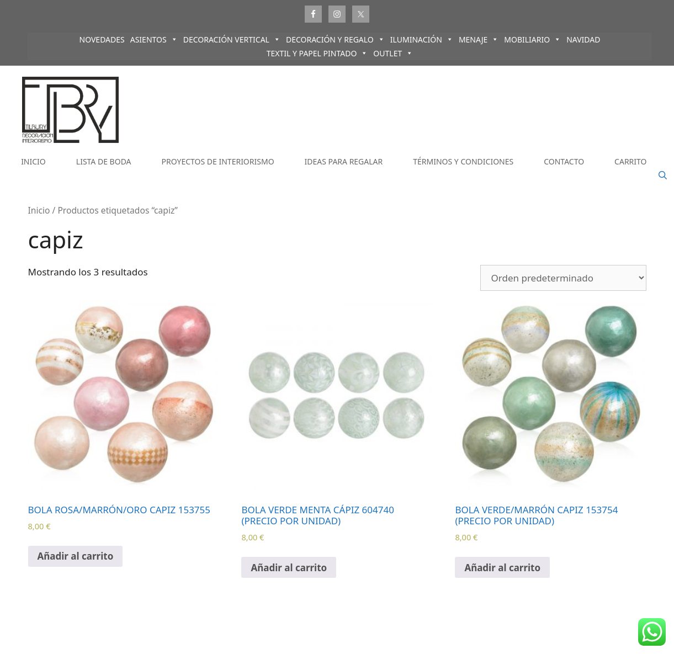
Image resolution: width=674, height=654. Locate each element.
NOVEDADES (102, 39)
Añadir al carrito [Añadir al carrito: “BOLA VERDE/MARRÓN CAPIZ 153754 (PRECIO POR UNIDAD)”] (502, 567)
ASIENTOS (154, 39)
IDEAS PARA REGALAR (344, 161)
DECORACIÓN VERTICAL (231, 39)
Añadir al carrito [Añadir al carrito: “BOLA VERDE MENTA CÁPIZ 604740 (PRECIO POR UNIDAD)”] (289, 567)
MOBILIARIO (532, 39)
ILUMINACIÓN (421, 39)
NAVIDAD (583, 39)
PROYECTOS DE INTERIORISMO (218, 161)
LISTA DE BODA (103, 161)
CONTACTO (564, 161)
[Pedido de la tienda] (563, 278)
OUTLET (393, 53)
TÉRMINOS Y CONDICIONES (463, 161)
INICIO (33, 161)
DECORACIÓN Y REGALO (335, 39)
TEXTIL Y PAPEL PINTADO (317, 53)
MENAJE (478, 39)
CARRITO (630, 161)
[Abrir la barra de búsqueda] (662, 175)
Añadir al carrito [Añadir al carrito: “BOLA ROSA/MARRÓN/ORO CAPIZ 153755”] (76, 556)
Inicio (39, 210)
